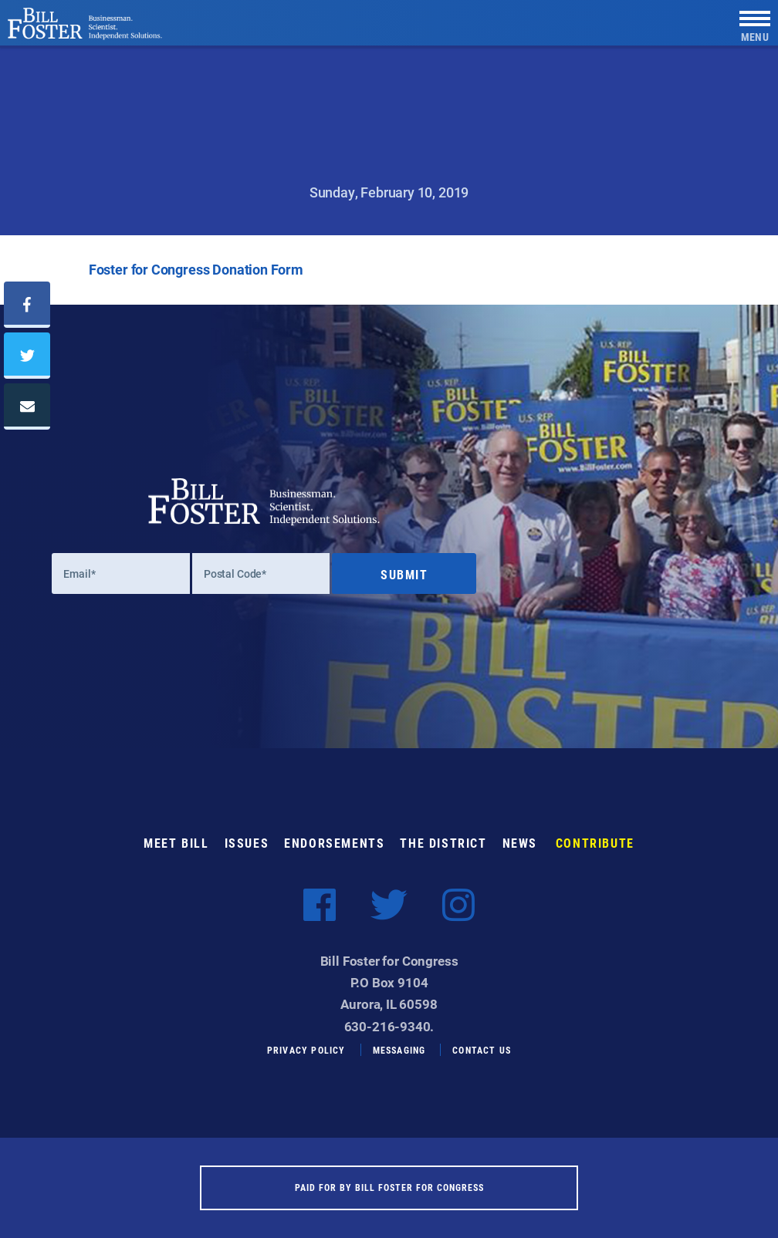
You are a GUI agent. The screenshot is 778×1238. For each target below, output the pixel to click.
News (519, 843)
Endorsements (334, 843)
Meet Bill (176, 843)
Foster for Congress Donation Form (196, 269)
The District (443, 843)
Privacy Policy (306, 1050)
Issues (247, 843)
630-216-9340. (389, 1026)
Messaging (399, 1050)
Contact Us (481, 1050)
